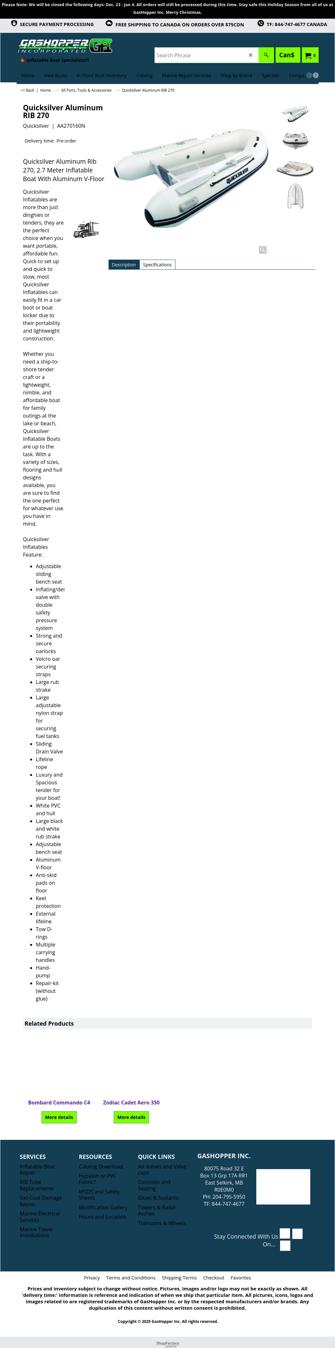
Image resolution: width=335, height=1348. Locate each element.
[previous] (309, 75)
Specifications (157, 265)
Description (124, 265)
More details (59, 1117)
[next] (316, 75)
